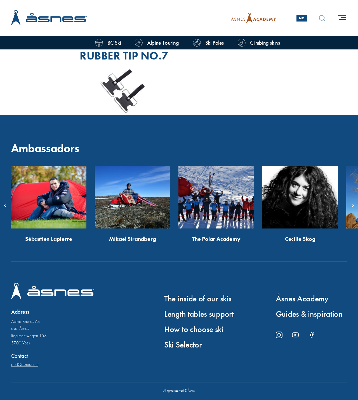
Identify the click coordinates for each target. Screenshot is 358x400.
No (302, 18)
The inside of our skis (197, 298)
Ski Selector (183, 344)
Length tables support (199, 314)
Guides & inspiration (309, 314)
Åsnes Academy (302, 298)
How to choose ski (193, 329)
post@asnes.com (24, 364)
